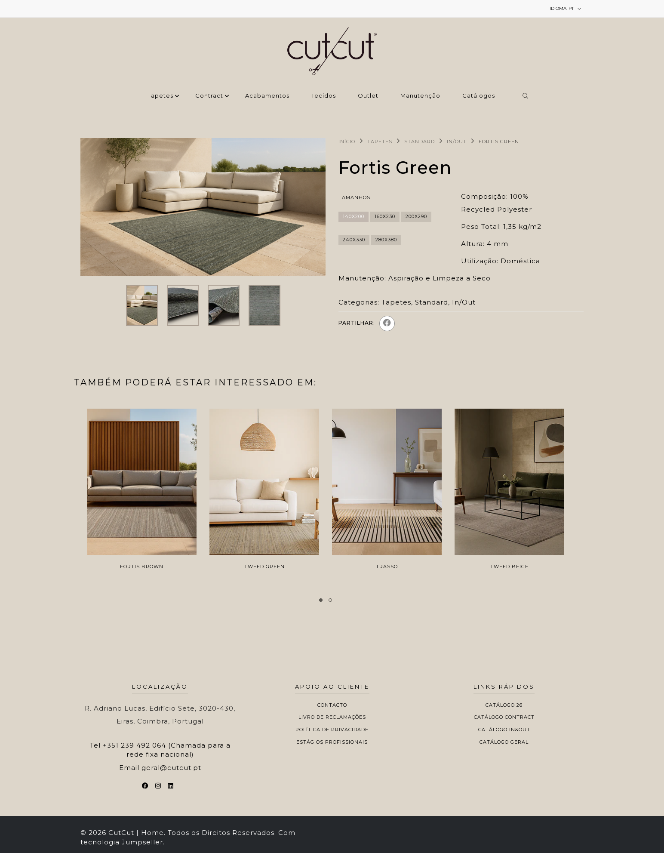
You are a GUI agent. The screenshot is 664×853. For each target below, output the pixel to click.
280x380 (386, 240)
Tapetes (160, 96)
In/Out (457, 142)
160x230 (385, 216)
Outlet (368, 96)
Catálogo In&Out (504, 730)
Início (346, 142)
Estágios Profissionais (332, 742)
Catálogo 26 (504, 705)
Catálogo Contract (504, 717)
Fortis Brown (141, 567)
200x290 (416, 216)
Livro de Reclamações (332, 717)
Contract (209, 96)
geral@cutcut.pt (171, 768)
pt (565, 8)
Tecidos (323, 96)
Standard (419, 142)
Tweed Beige (509, 567)
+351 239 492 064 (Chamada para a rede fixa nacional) (167, 749)
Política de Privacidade (332, 730)
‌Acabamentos (267, 96)
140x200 (353, 216)
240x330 (354, 240)
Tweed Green (264, 567)
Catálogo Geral (504, 742)
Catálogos (478, 96)
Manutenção (420, 96)
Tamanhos (354, 197)
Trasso (387, 567)
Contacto (332, 705)
